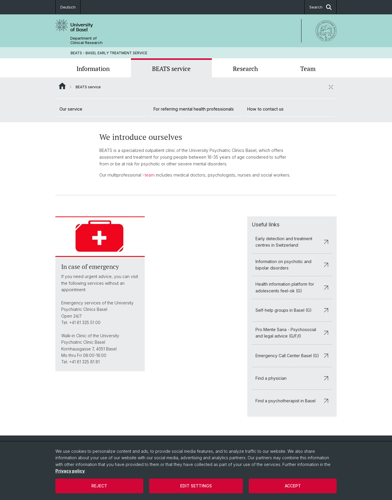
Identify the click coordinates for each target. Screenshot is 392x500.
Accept (293, 485)
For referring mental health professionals (194, 108)
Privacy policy (70, 470)
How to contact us (265, 108)
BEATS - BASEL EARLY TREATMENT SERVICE (109, 53)
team (150, 174)
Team (308, 69)
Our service (70, 108)
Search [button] (320, 7)
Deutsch (68, 7)
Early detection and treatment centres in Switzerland (291, 242)
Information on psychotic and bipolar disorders (291, 264)
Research (245, 69)
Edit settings (196, 485)
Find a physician (291, 378)
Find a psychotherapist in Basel (291, 400)
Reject (99, 485)
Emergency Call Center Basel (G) (291, 355)
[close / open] (331, 87)
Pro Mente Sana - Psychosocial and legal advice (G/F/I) (291, 332)
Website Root (62, 86)
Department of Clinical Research (86, 40)
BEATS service (171, 69)
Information (93, 69)
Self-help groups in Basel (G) (291, 310)
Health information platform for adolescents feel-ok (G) (291, 287)
